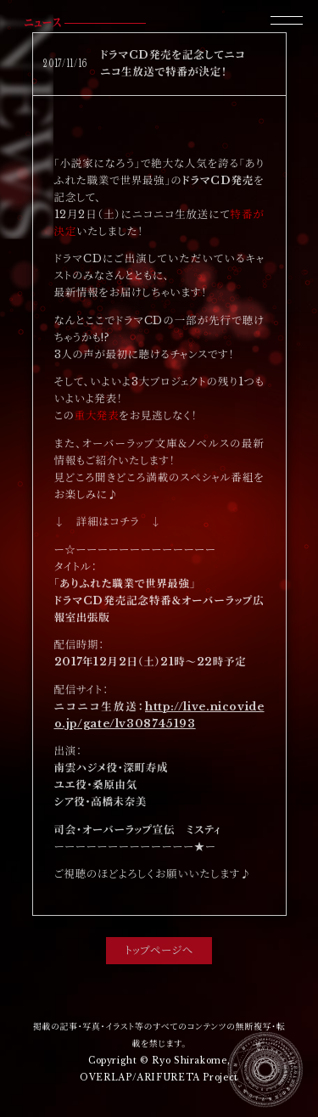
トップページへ (158, 950)
